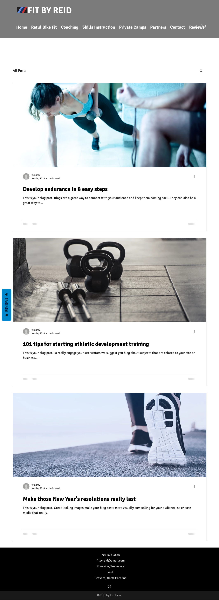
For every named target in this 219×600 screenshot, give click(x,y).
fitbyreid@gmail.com (111, 560)
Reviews (6, 305)
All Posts (19, 70)
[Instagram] (110, 586)
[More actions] (195, 176)
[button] (203, 26)
